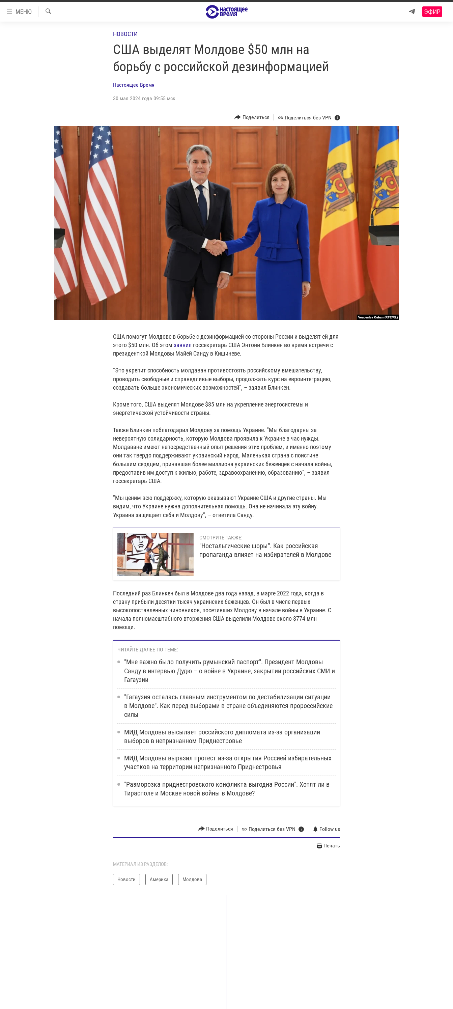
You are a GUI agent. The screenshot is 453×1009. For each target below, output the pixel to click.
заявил (183, 344)
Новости (125, 33)
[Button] (252, 117)
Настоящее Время (133, 85)
